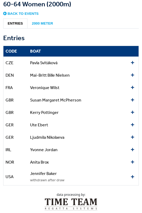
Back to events (21, 14)
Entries (15, 23)
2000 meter (42, 23)
